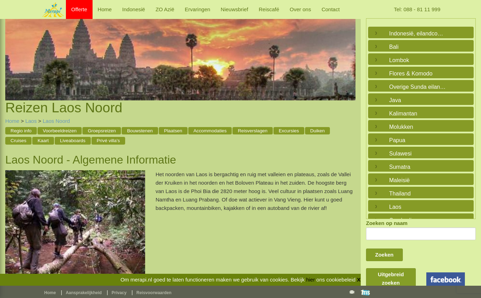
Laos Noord (56, 121)
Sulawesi (400, 154)
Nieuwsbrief (234, 9)
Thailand (400, 194)
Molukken (401, 127)
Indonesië (133, 9)
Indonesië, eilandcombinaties (419, 34)
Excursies (289, 130)
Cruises (18, 140)
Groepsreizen (102, 130)
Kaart (43, 140)
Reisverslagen (252, 130)
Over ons (300, 9)
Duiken (317, 130)
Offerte (79, 9)
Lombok (399, 60)
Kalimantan (403, 114)
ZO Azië (165, 9)
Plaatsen (173, 130)
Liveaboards (73, 140)
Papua (397, 140)
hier (310, 280)
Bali (394, 47)
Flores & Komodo (411, 74)
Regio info (21, 130)
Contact (330, 9)
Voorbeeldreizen (59, 130)
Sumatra (399, 167)
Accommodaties (210, 130)
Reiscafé (269, 9)
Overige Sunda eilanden (419, 87)
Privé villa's (108, 140)
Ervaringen (197, 9)
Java (395, 100)
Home (105, 9)
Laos (31, 121)
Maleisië (399, 180)
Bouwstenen (140, 130)
